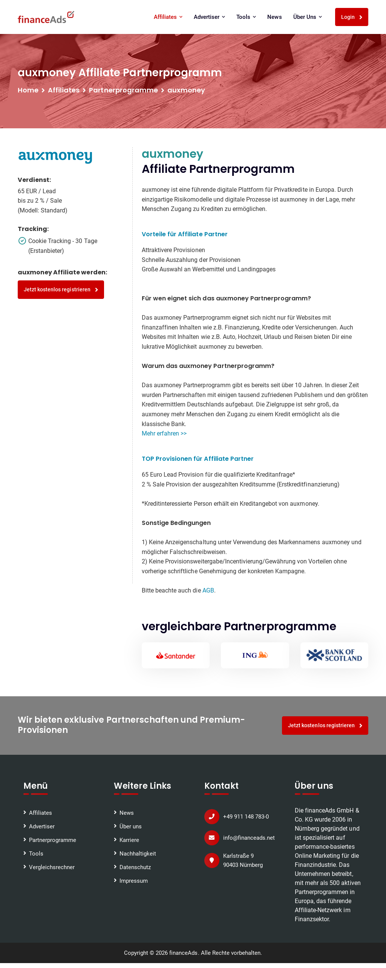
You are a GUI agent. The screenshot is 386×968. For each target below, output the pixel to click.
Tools (246, 17)
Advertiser (209, 17)
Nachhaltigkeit (137, 853)
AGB (208, 590)
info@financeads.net (249, 837)
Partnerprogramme (52, 840)
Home (28, 90)
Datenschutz (135, 867)
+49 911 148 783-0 (246, 816)
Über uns (307, 17)
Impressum (133, 880)
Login (352, 17)
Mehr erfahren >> (164, 433)
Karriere (129, 840)
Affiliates (168, 17)
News (274, 17)
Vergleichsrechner (52, 867)
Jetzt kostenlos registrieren (61, 289)
